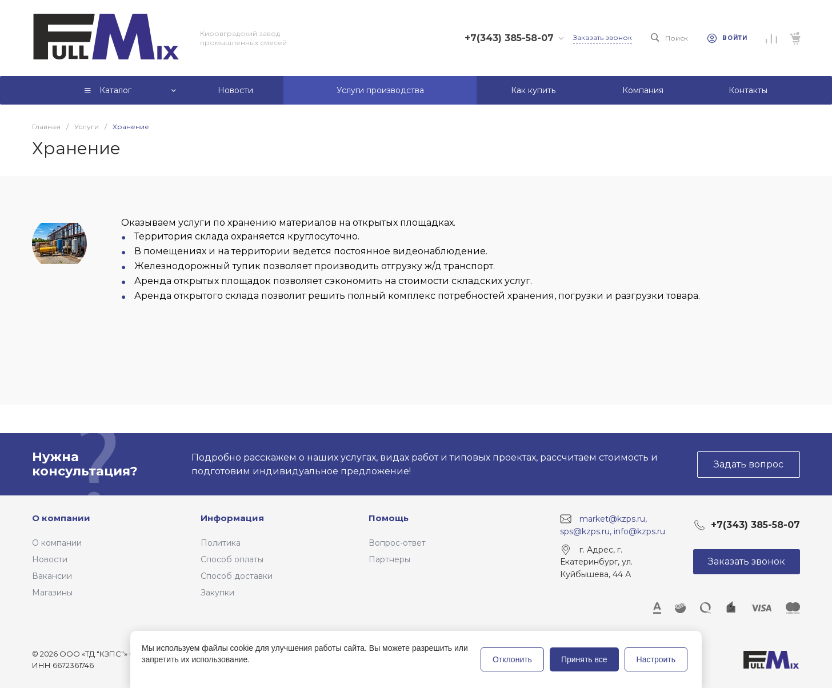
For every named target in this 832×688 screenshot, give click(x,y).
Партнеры (389, 559)
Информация (232, 518)
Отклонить (512, 659)
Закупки (217, 592)
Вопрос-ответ (397, 543)
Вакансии (52, 576)
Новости (49, 559)
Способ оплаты (232, 559)
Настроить (656, 659)
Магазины (52, 592)
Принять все (584, 659)
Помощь (389, 518)
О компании (61, 518)
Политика (221, 543)
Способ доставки (237, 576)
